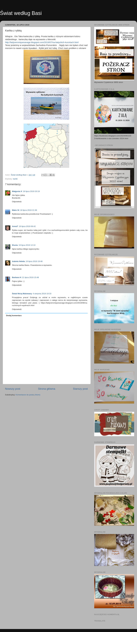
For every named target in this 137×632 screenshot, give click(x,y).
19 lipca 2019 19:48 (34, 261)
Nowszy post (12, 388)
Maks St (15, 210)
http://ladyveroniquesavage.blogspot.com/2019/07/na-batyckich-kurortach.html (41, 42)
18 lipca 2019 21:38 (28, 210)
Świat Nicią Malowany (22, 294)
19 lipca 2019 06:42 (27, 226)
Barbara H (16, 277)
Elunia (15, 245)
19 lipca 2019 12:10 (27, 245)
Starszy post (80, 388)
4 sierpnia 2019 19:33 (42, 294)
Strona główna (46, 388)
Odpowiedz (17, 202)
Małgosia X (17, 191)
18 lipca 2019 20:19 (31, 191)
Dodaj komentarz (14, 315)
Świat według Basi (21, 13)
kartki (15, 179)
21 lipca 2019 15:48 (30, 277)
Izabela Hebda (18, 261)
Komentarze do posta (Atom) (28, 395)
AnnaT (15, 226)
